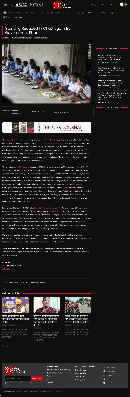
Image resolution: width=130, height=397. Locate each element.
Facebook (110, 367)
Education (102, 103)
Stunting (43, 282)
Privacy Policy (28, 383)
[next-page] (7, 345)
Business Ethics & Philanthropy (22, 38)
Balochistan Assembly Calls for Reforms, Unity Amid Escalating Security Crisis (111, 70)
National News (103, 62)
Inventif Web (56, 391)
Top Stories (102, 75)
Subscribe (6, 269)
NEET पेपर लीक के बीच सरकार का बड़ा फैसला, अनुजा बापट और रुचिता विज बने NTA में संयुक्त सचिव (112, 96)
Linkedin (110, 375)
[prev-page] (3, 345)
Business (5, 38)
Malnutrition (34, 282)
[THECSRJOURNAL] (63, 5)
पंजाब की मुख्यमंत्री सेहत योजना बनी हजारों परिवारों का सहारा (15, 319)
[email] (18, 378)
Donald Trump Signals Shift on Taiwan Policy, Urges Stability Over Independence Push (111, 82)
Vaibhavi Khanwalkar (16, 112)
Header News (102, 88)
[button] (11, 4)
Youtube (110, 383)
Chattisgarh (23, 282)
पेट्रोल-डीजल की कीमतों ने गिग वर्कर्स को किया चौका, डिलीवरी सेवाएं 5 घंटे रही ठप (77, 319)
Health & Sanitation (41, 38)
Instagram (111, 371)
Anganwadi (14, 282)
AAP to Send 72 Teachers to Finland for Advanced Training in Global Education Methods (111, 57)
